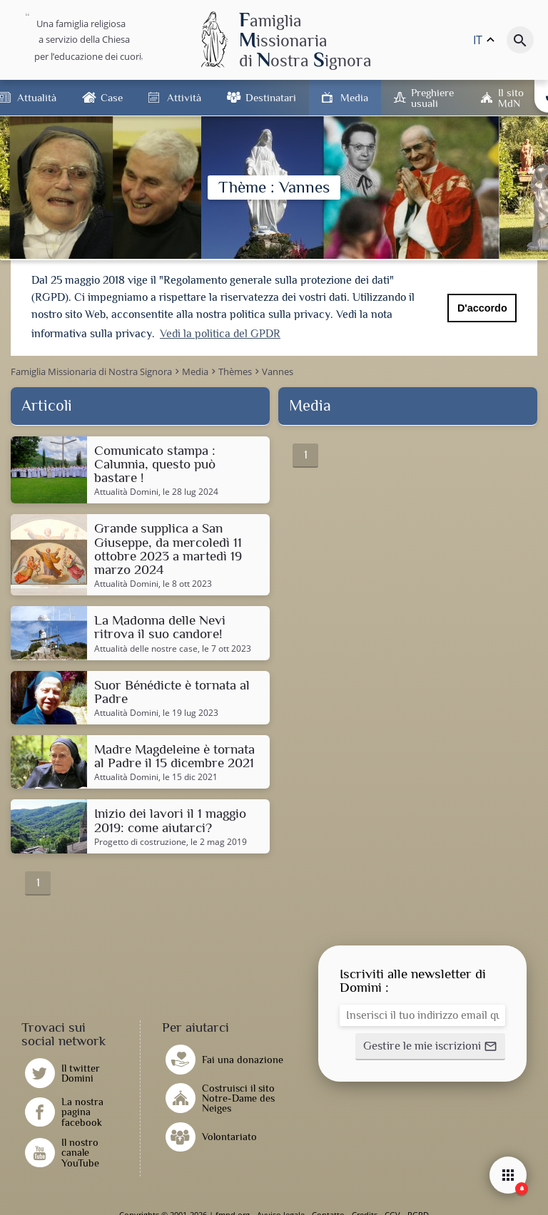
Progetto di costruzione (140, 841)
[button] (430, 1046)
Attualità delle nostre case (146, 648)
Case (112, 97)
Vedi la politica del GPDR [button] (220, 333)
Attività (184, 97)
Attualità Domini (126, 491)
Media (354, 97)
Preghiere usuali (432, 97)
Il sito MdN (511, 97)
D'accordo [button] (482, 308)
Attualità (36, 97)
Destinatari (270, 97)
